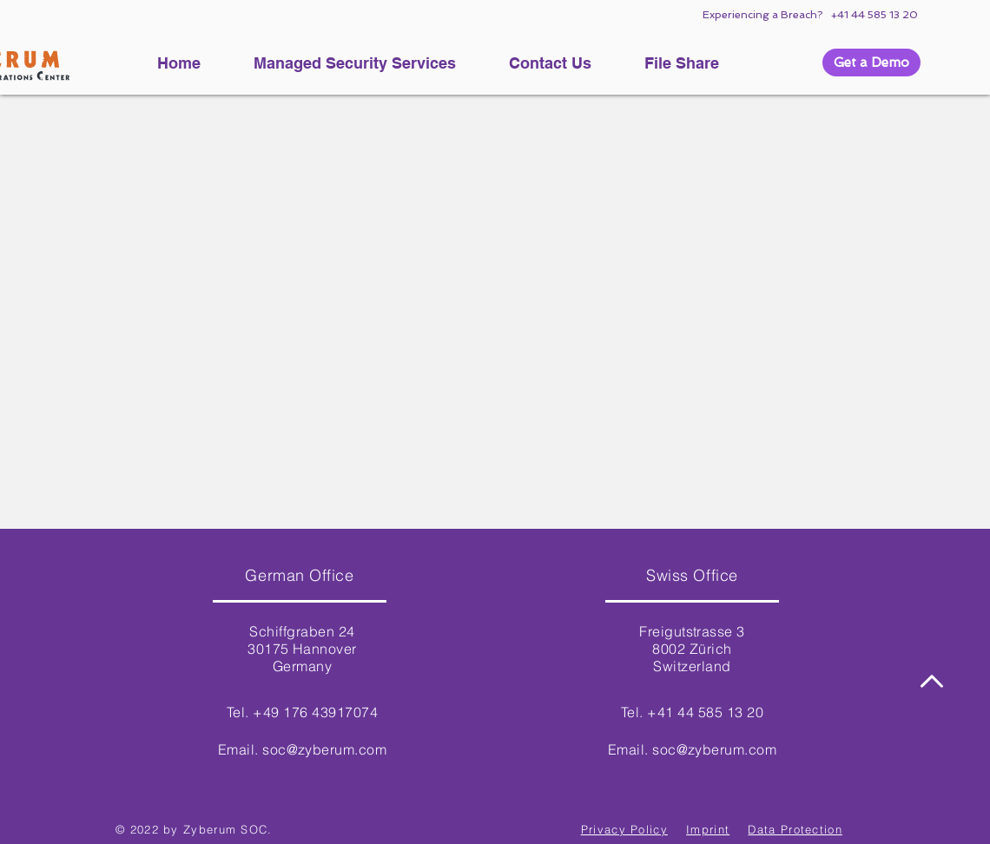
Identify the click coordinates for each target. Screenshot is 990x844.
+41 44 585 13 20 (874, 15)
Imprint (707, 829)
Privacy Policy (624, 829)
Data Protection (795, 829)
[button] (871, 62)
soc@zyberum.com (324, 749)
